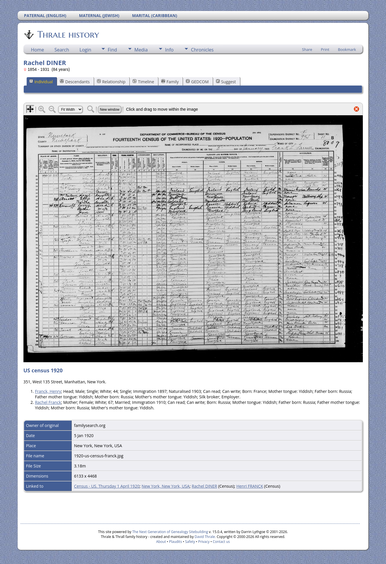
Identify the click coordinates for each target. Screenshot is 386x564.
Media (141, 50)
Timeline (143, 81)
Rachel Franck (48, 402)
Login (86, 50)
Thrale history (67, 34)
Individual (41, 81)
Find (112, 50)
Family (170, 81)
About (161, 541)
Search (61, 50)
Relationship (111, 81)
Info (169, 50)
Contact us (221, 541)
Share (307, 49)
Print (325, 49)
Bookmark (347, 49)
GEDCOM (197, 81)
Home (37, 50)
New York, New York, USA (166, 486)
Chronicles (202, 50)
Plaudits (175, 541)
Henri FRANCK (249, 486)
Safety (190, 541)
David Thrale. (205, 536)
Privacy (204, 541)
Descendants (74, 81)
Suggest (226, 81)
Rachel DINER (204, 486)
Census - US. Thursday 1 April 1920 (107, 486)
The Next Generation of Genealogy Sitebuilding (170, 531)
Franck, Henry (48, 391)
